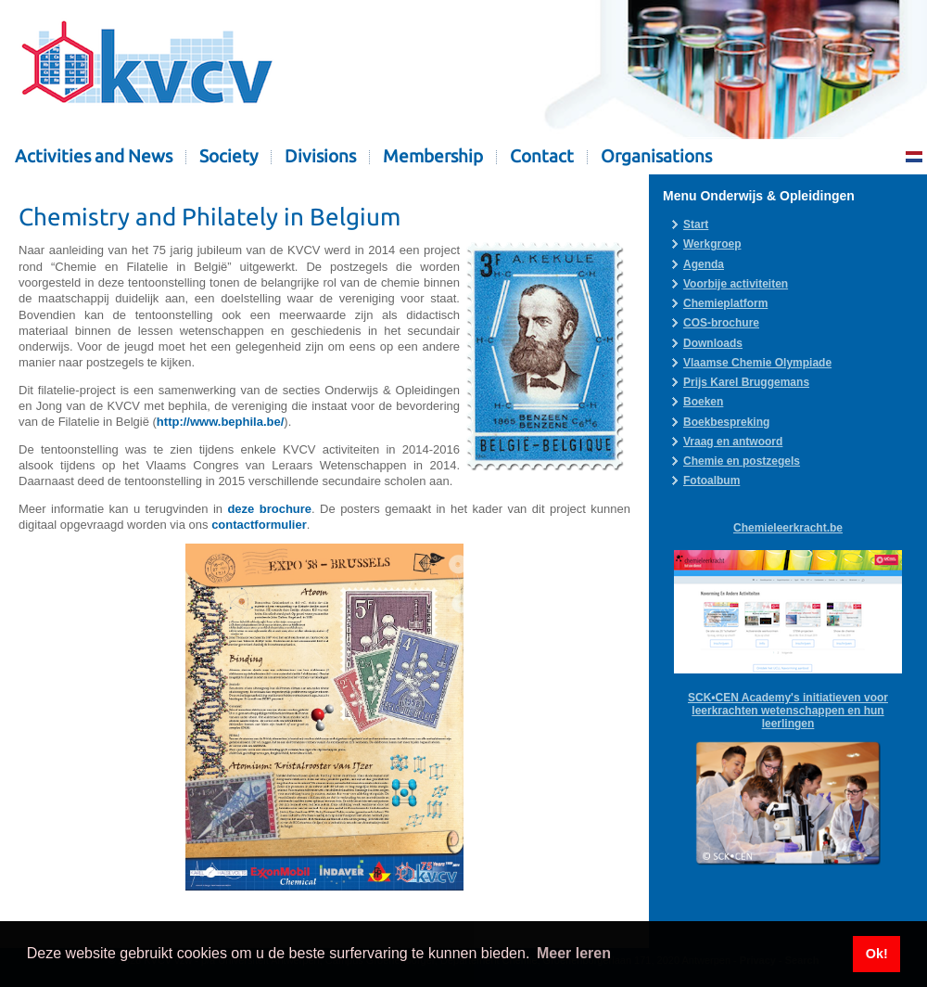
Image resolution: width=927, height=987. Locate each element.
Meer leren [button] (574, 953)
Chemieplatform (725, 303)
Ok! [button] (877, 953)
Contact (542, 156)
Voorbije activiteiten (735, 283)
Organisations (656, 156)
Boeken (703, 401)
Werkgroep (712, 243)
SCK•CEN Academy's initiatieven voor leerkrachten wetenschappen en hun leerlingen (788, 710)
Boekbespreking (726, 422)
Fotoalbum (711, 480)
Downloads (713, 343)
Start (695, 224)
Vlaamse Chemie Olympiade (757, 362)
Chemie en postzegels (741, 461)
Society (228, 156)
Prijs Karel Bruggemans (746, 382)
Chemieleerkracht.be (788, 527)
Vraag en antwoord (732, 441)
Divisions (320, 156)
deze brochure (269, 509)
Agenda (703, 264)
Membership (433, 156)
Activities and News (93, 156)
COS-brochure (721, 322)
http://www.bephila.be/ (220, 422)
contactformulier (259, 525)
